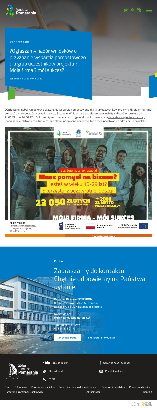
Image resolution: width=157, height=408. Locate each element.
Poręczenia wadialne (43, 387)
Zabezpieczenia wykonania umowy (78, 387)
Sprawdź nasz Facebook (116, 362)
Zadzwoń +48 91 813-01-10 (139, 10)
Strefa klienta (56, 371)
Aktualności (24, 41)
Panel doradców (126, 10)
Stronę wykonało (135, 404)
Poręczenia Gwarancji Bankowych (24, 392)
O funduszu (21, 387)
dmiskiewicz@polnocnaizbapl (126, 117)
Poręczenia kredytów (113, 387)
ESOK (132, 10)
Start (12, 41)
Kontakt (147, 392)
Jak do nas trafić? (67, 337)
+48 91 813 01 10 (64, 328)
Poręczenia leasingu (140, 387)
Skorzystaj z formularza (101, 337)
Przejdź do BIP (60, 362)
